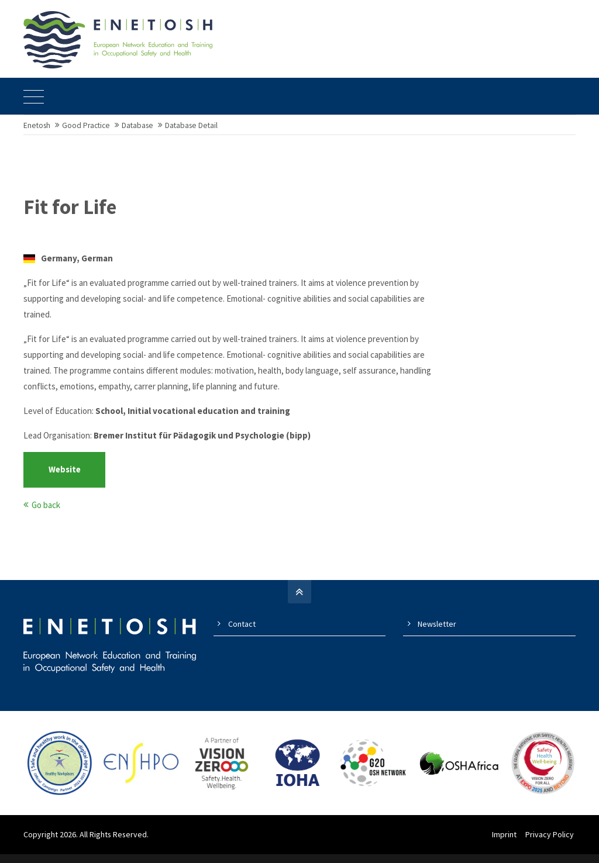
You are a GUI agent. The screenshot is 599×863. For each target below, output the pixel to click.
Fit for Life (69, 216)
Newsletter (437, 632)
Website (64, 478)
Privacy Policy (551, 843)
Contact (242, 632)
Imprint (506, 843)
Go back (46, 513)
